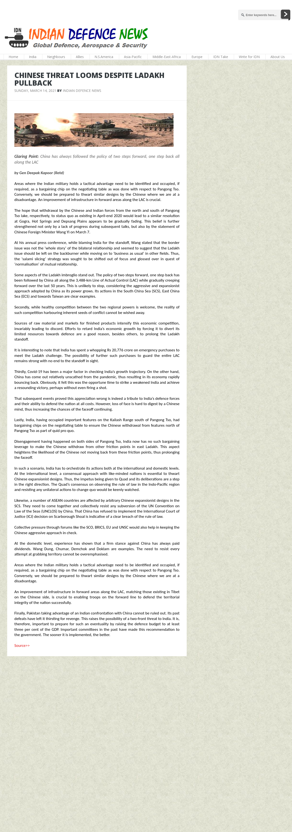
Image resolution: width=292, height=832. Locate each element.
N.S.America (104, 56)
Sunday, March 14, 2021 (35, 90)
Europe (196, 56)
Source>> (22, 645)
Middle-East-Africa (166, 56)
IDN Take (220, 56)
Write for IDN (249, 56)
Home (13, 56)
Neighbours (56, 56)
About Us (277, 56)
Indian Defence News (82, 90)
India (32, 56)
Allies (80, 56)
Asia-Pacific (133, 56)
